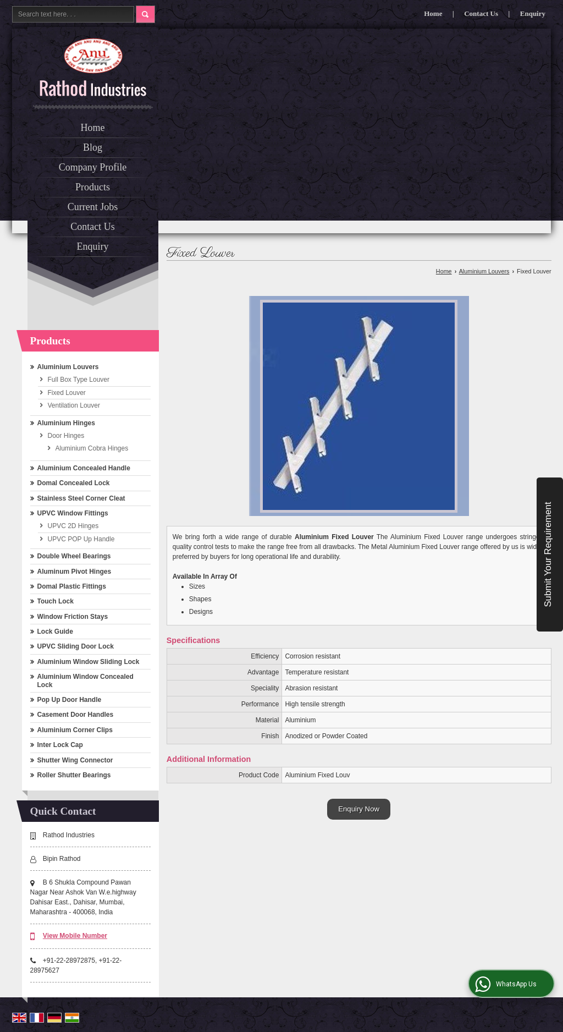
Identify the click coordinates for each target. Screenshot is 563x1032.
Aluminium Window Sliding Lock (88, 662)
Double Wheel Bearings (74, 556)
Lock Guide (55, 631)
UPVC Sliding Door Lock (75, 646)
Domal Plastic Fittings (71, 586)
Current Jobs (93, 206)
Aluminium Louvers (68, 367)
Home (433, 13)
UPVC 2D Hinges (73, 526)
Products (92, 187)
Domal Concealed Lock (73, 483)
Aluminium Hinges (66, 423)
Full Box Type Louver (79, 379)
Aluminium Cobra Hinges (92, 448)
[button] (75, 936)
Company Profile (93, 167)
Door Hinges (66, 436)
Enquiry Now (358, 809)
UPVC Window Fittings (72, 513)
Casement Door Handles (75, 714)
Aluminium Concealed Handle (83, 468)
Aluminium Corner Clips (75, 730)
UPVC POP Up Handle (81, 539)
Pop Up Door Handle (69, 700)
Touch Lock (55, 601)
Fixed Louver (67, 393)
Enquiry (532, 13)
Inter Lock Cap (60, 745)
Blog (92, 147)
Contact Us (481, 13)
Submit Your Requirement (548, 554)
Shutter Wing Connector (75, 760)
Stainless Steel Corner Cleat (81, 498)
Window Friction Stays (72, 617)
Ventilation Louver (74, 405)
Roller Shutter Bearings (74, 775)
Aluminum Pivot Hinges (74, 571)
